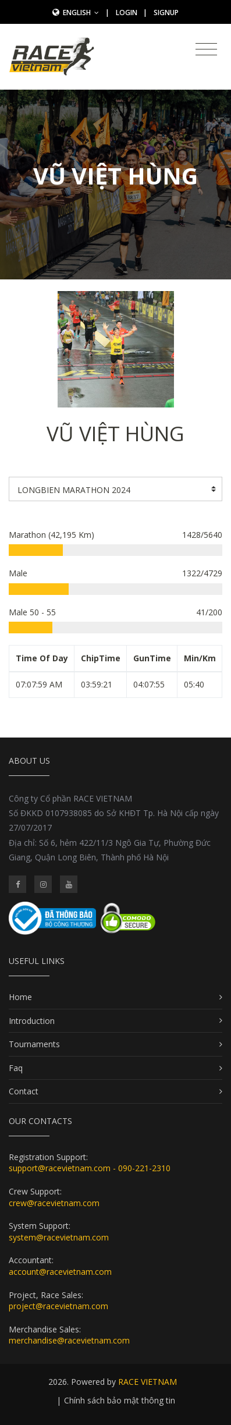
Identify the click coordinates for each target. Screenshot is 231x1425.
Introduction (32, 1020)
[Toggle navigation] (206, 49)
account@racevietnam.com (60, 1271)
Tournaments (34, 1044)
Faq (16, 1067)
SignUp (166, 12)
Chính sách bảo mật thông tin (119, 1400)
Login (126, 12)
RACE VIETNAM (147, 1381)
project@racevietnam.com (58, 1305)
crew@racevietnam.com (54, 1202)
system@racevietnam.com (59, 1237)
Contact (23, 1091)
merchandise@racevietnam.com (69, 1340)
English (81, 12)
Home (20, 996)
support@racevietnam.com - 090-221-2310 (89, 1168)
